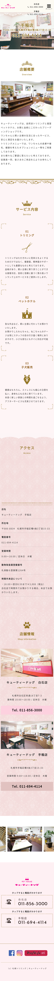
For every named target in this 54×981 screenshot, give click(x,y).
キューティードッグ (38, 968)
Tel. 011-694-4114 (27, 786)
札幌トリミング (19, 968)
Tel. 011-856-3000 (27, 710)
